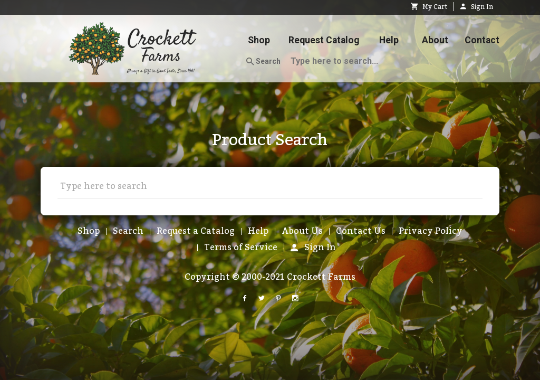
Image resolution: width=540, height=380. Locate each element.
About (435, 40)
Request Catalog (323, 40)
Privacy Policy (430, 231)
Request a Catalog (196, 231)
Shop (259, 40)
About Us (302, 231)
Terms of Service (240, 247)
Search (263, 61)
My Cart (429, 7)
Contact (482, 40)
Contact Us (360, 231)
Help (389, 40)
